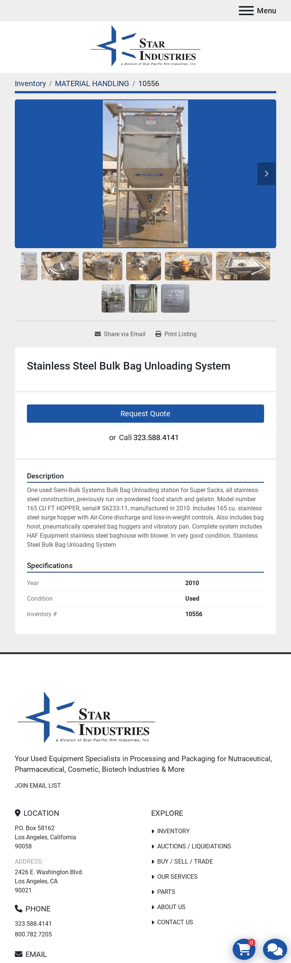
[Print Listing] (176, 334)
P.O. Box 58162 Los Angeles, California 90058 (45, 837)
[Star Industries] (86, 718)
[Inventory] (30, 83)
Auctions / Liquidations (194, 846)
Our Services (177, 876)
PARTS (166, 891)
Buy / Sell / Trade (185, 861)
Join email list (38, 785)
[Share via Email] (120, 334)
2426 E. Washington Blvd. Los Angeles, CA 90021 (49, 881)
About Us (171, 907)
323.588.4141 (156, 437)
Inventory (173, 831)
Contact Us (175, 922)
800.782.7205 (33, 934)
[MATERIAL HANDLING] (92, 83)
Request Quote (145, 413)
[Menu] (246, 10)
